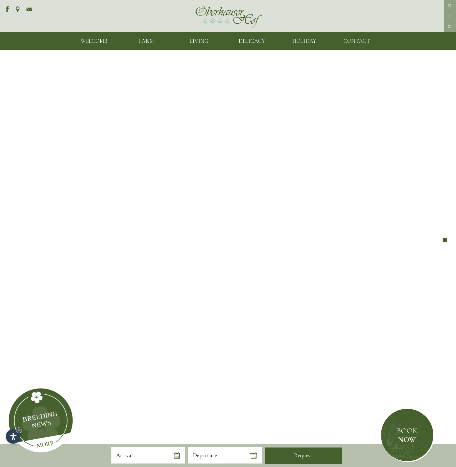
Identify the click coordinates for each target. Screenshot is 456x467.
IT (449, 5)
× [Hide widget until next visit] (19, 430)
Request (303, 455)
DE (450, 16)
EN (450, 26)
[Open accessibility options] (13, 436)
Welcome (94, 41)
